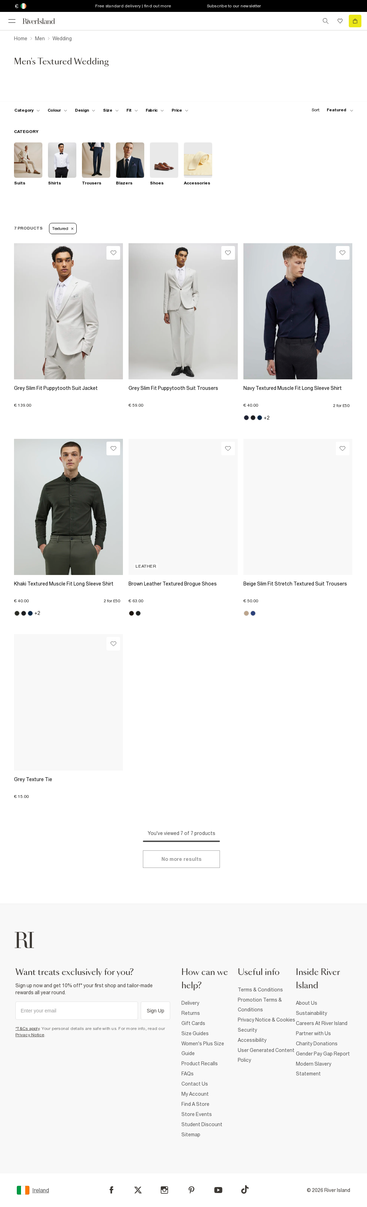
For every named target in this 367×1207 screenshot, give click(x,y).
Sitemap (190, 1134)
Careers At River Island (321, 1023)
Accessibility (252, 1040)
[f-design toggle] (85, 110)
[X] (138, 1190)
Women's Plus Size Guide (202, 1048)
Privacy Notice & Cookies (266, 1020)
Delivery (190, 1003)
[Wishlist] (113, 253)
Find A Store (195, 1104)
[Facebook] (111, 1190)
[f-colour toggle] (57, 110)
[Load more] (181, 859)
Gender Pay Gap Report (323, 1054)
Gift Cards (193, 1023)
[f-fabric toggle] (155, 110)
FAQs (187, 1073)
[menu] (12, 21)
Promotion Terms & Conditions (260, 1004)
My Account (195, 1094)
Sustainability (311, 1013)
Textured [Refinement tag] (63, 228)
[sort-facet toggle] (330, 110)
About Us (306, 1003)
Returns (190, 1013)
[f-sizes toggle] (111, 110)
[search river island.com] (325, 21)
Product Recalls (199, 1063)
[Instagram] (164, 1190)
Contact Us (194, 1084)
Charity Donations (317, 1043)
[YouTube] (218, 1190)
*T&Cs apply (27, 1028)
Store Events (196, 1114)
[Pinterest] (191, 1190)
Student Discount (201, 1124)
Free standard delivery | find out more (133, 5)
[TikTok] (245, 1189)
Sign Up (155, 1010)
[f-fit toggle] (132, 110)
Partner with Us (313, 1033)
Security (247, 1030)
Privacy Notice (29, 1034)
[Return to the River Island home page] (43, 21)
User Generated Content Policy (266, 1055)
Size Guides (195, 1033)
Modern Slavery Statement (313, 1068)
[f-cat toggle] (27, 110)
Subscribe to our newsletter (234, 5)
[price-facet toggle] (180, 110)
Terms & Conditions (260, 989)
